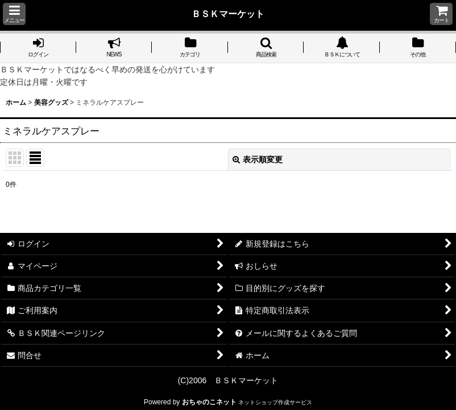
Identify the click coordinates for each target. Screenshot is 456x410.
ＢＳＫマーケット (228, 14)
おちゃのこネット (209, 402)
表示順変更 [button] (258, 159)
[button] (14, 14)
